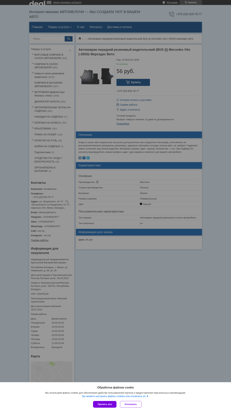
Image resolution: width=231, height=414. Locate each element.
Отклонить (131, 404)
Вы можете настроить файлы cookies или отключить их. (114, 396)
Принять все (105, 404)
